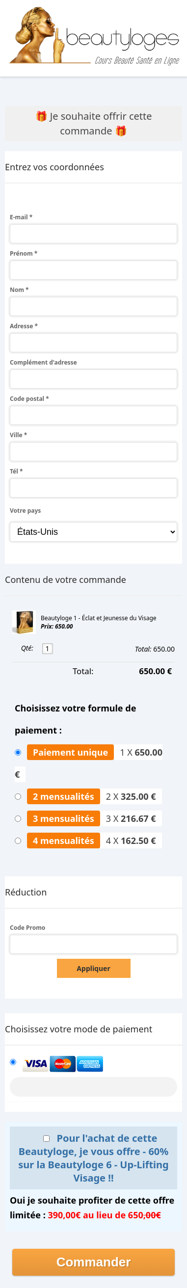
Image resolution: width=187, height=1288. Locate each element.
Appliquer (93, 968)
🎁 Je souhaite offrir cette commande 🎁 (93, 123)
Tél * (16, 471)
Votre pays (25, 510)
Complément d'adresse (43, 362)
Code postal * (29, 398)
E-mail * (21, 217)
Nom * (19, 290)
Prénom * (23, 253)
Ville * (18, 435)
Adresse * (24, 326)
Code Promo (27, 927)
